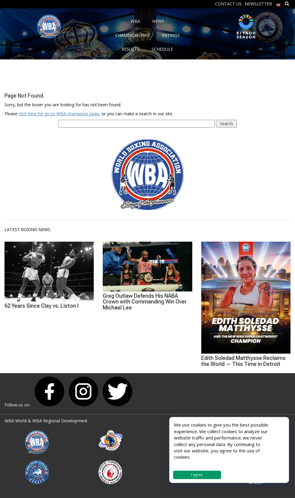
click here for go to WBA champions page (59, 113)
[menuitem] (278, 3)
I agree (197, 474)
